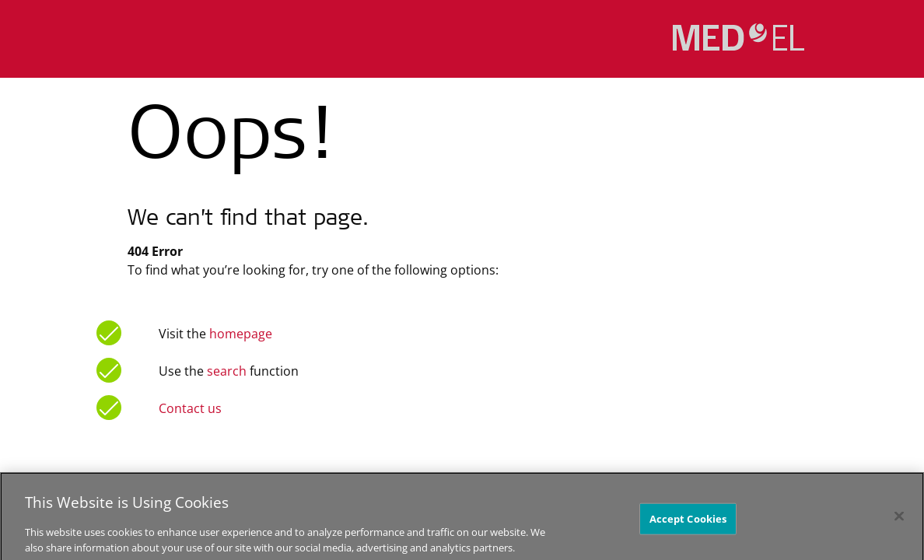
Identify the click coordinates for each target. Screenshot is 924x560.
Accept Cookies (688, 524)
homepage (239, 333)
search (227, 371)
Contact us (190, 408)
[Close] (899, 521)
